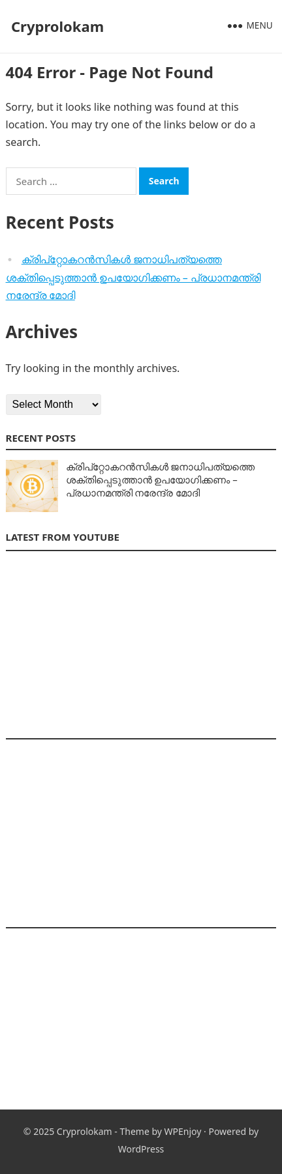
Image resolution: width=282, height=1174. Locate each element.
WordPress (141, 1149)
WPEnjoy (183, 1131)
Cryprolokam (57, 26)
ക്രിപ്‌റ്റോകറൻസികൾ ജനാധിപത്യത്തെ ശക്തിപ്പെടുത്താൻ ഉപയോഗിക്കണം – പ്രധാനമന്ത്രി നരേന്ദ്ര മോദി (133, 277)
